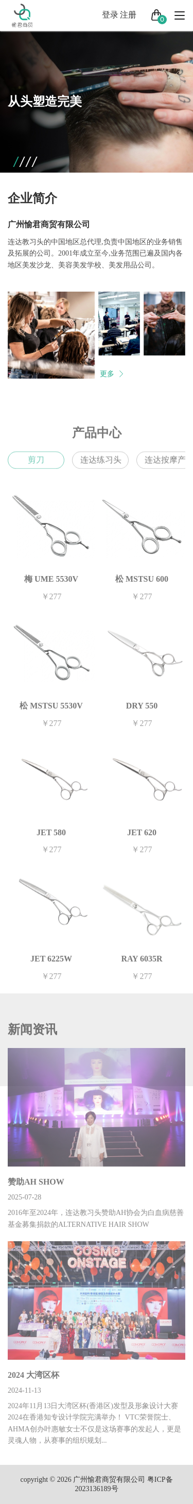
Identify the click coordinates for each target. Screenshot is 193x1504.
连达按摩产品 (169, 466)
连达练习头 (100, 466)
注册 (128, 14)
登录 (110, 14)
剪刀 (36, 466)
